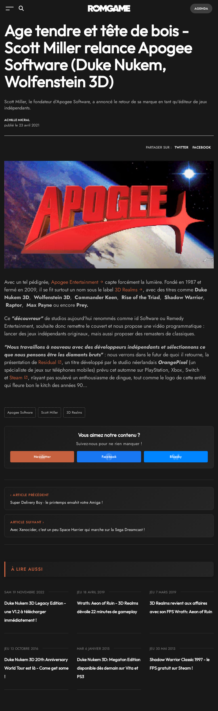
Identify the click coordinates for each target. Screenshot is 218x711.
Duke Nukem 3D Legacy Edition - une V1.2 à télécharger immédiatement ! (35, 611)
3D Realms (126, 289)
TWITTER (181, 147)
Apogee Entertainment (74, 282)
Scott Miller (49, 412)
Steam (15, 377)
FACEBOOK (201, 147)
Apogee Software (20, 412)
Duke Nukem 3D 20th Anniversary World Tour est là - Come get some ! (36, 668)
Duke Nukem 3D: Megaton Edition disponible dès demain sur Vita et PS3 (108, 668)
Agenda (201, 8)
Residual (47, 362)
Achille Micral (17, 120)
